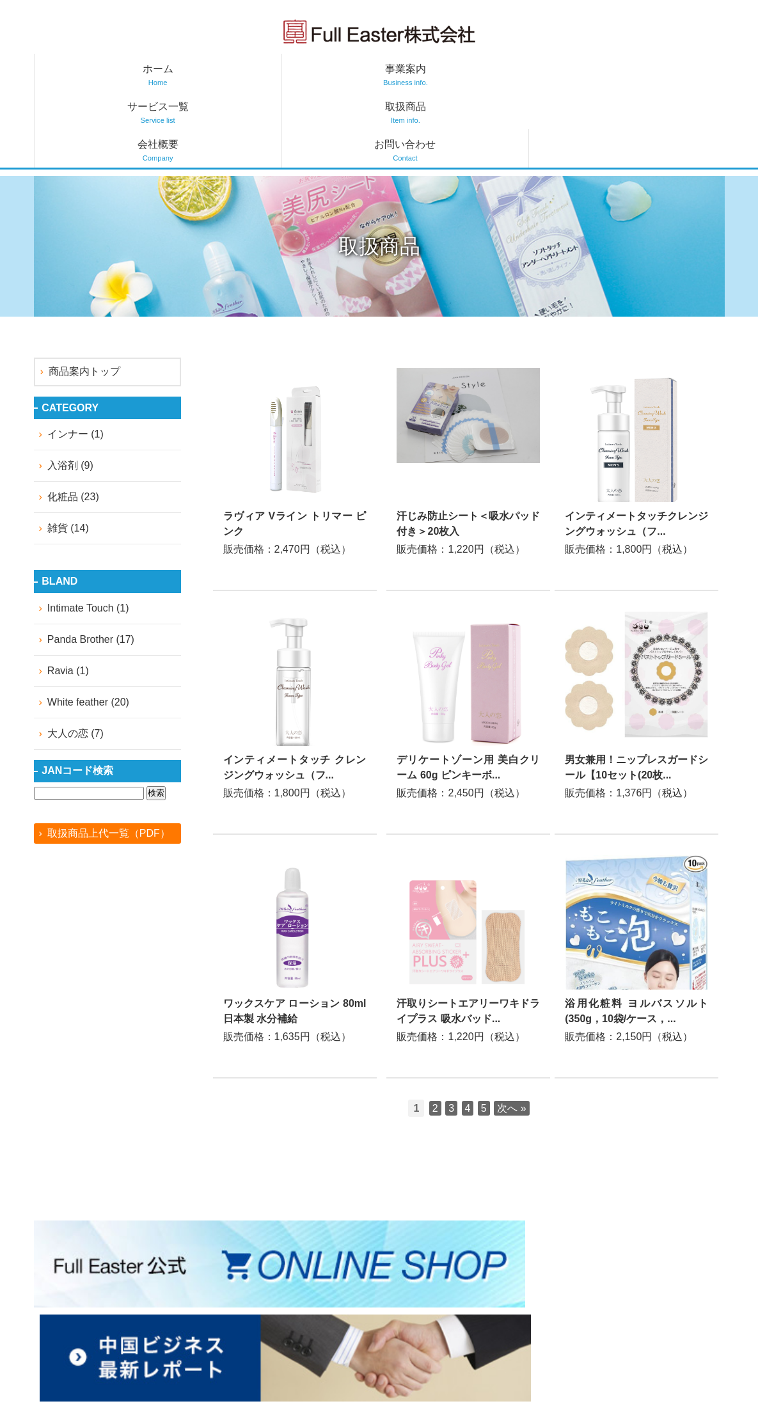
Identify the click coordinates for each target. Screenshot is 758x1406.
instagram (308, 1276)
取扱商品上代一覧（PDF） (108, 757)
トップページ (412, 1272)
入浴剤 (62, 389)
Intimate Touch (80, 531)
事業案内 (207, 74)
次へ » (511, 1032)
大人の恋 (67, 657)
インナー (67, 358)
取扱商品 (437, 74)
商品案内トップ (84, 295)
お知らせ (401, 1293)
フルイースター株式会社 (379, 31)
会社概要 (552, 74)
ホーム (92, 74)
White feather (77, 625)
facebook (273, 1276)
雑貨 (57, 452)
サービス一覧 (322, 74)
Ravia (60, 594)
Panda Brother (80, 563)
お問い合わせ (667, 74)
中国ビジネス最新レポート (442, 1313)
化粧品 (62, 421)
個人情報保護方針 (675, 1293)
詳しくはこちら (295, 398)
